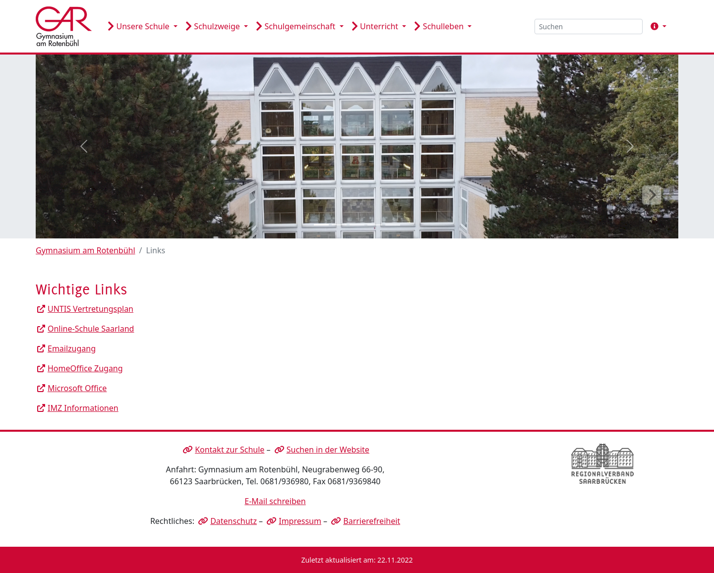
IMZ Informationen (83, 407)
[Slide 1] (321, 224)
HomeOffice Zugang (85, 368)
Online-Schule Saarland (91, 328)
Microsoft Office (77, 388)
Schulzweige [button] (213, 26)
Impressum (300, 521)
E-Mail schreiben (274, 501)
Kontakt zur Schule (229, 449)
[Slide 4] (374, 224)
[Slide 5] (392, 224)
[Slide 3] (357, 224)
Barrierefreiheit (371, 521)
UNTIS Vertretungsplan (90, 308)
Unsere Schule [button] (140, 26)
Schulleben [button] (440, 26)
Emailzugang (72, 348)
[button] (656, 26)
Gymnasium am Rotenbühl (85, 250)
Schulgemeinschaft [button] (296, 26)
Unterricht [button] (376, 26)
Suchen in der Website (328, 449)
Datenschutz (233, 521)
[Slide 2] (339, 224)
